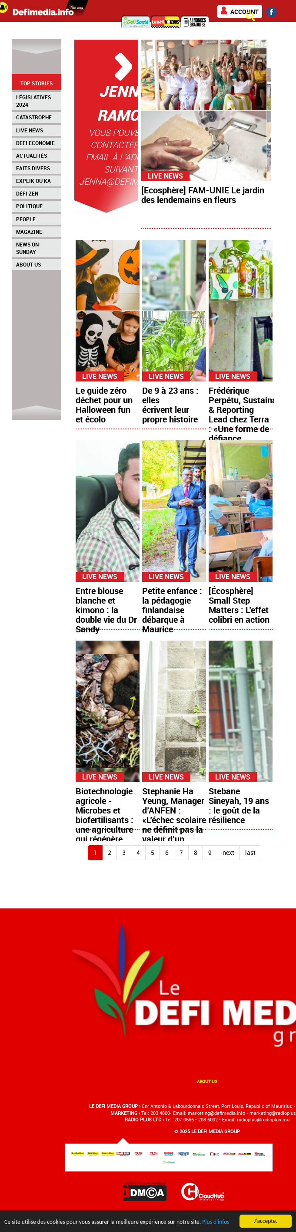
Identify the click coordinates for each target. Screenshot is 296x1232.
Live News (29, 130)
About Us (28, 264)
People (26, 219)
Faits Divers (33, 168)
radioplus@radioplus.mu (263, 1119)
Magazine (29, 231)
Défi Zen (27, 193)
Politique (29, 206)
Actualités (31, 155)
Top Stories (36, 83)
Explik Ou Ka (33, 180)
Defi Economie (35, 142)
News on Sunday (27, 248)
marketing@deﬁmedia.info (216, 1113)
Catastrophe (34, 117)
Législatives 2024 (33, 101)
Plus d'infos (215, 1225)
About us (207, 1081)
